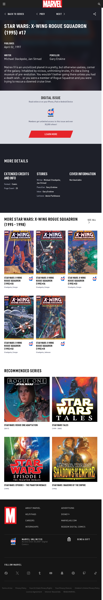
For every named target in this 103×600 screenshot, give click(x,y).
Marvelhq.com (69, 520)
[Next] (60, 14)
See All (92, 221)
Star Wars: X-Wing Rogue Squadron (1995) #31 (45, 345)
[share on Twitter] (17, 573)
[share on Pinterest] (73, 573)
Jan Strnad (35, 58)
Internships (32, 527)
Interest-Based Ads (53, 592)
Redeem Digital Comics (73, 527)
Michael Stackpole (15, 58)
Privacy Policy (20, 588)
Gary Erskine (57, 58)
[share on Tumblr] (39, 573)
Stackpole (8, 287)
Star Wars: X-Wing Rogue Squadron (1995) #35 (13, 280)
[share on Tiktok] (95, 573)
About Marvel (32, 508)
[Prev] (41, 14)
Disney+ (65, 514)
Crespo (15, 287)
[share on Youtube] (50, 573)
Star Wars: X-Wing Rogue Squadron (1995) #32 (13, 345)
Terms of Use (7, 588)
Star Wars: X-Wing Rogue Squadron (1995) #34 (45, 280)
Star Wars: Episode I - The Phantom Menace (25, 485)
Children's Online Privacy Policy (87, 588)
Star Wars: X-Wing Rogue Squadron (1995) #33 (77, 280)
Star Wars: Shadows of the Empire (69, 485)
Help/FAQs (30, 514)
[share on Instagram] (28, 573)
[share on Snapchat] (62, 573)
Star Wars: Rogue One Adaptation (21, 425)
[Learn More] (51, 134)
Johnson (47, 352)
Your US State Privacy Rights (40, 588)
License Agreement (34, 592)
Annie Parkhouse (52, 196)
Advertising (67, 508)
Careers (30, 520)
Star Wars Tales (60, 425)
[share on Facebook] (6, 573)
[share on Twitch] (84, 573)
